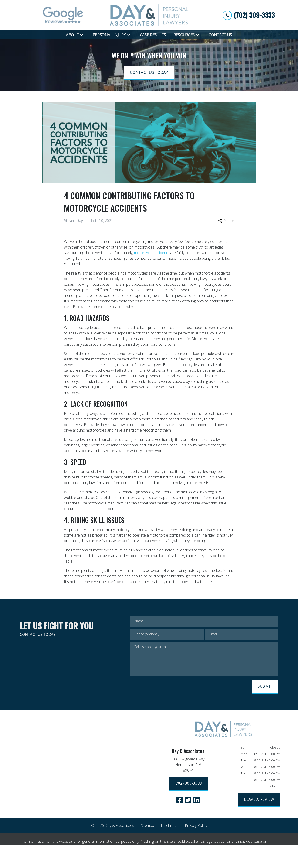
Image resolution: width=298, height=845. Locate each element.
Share (226, 220)
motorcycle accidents (151, 252)
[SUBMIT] (265, 687)
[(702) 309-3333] (188, 784)
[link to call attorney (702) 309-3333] (249, 15)
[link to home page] (149, 15)
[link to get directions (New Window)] (188, 765)
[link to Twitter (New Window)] (188, 800)
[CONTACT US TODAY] (149, 73)
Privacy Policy (196, 825)
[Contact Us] (220, 34)
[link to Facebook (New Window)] (179, 800)
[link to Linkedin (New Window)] (196, 800)
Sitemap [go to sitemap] (147, 825)
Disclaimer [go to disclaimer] (169, 825)
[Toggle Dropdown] (83, 35)
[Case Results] (153, 34)
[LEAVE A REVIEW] (259, 800)
